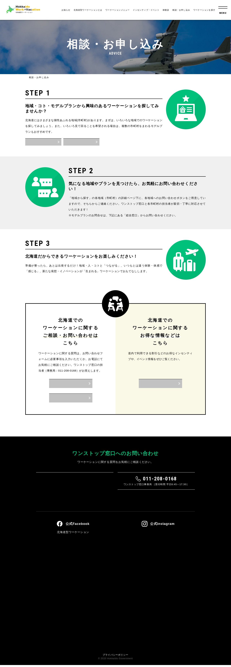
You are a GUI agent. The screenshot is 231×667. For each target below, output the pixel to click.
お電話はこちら (70, 397)
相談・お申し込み (181, 10)
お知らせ (66, 10)
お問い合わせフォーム (70, 383)
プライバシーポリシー (115, 656)
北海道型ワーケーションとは (88, 10)
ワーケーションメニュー (117, 10)
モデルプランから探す (81, 141)
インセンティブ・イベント (146, 10)
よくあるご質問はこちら (115, 500)
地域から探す (43, 141)
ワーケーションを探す (204, 10)
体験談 (166, 10)
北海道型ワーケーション (73, 534)
